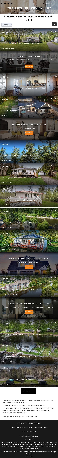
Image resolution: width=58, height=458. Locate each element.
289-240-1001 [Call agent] (31, 432)
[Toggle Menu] (55, 2)
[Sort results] (6, 25)
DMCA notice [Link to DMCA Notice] (29, 456)
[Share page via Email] (12, 3)
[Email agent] (9, 3)
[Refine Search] (54, 24)
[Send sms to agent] (5, 3)
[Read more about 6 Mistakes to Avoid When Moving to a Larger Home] (29, 308)
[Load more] (28, 391)
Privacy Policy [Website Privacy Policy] (34, 449)
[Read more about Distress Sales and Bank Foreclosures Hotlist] (29, 263)
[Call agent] (2, 3)
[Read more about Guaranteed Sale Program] (29, 62)
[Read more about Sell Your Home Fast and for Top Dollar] (29, 129)
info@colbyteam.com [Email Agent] (31, 436)
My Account (47, 3)
